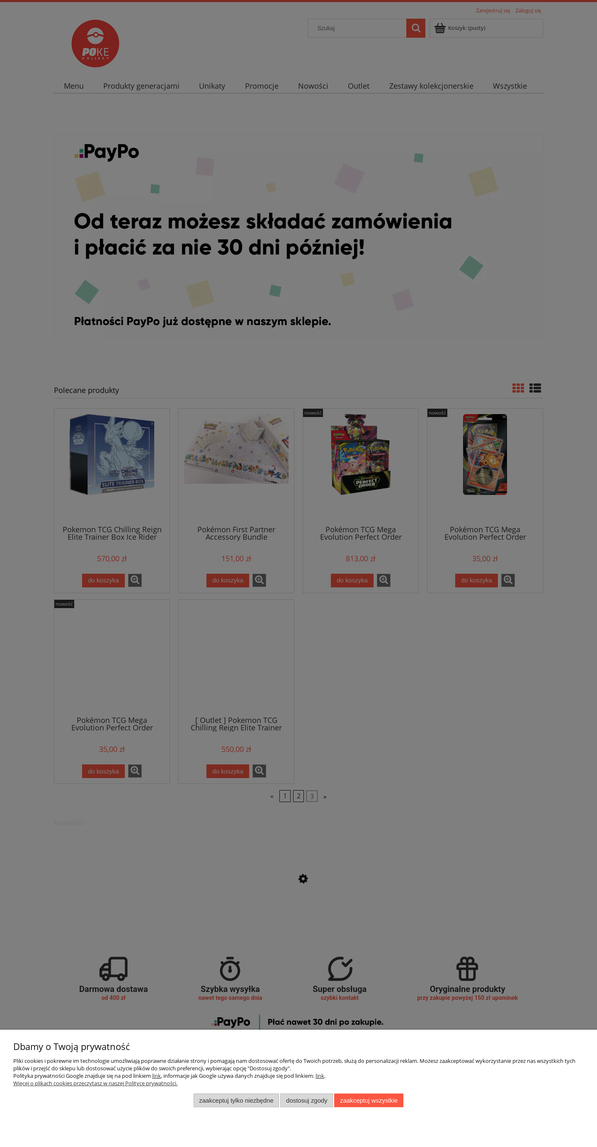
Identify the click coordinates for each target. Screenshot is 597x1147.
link (156, 1075)
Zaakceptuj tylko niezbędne (236, 1100)
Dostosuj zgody (307, 1100)
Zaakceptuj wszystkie (369, 1100)
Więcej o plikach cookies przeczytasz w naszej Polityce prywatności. (95, 1083)
